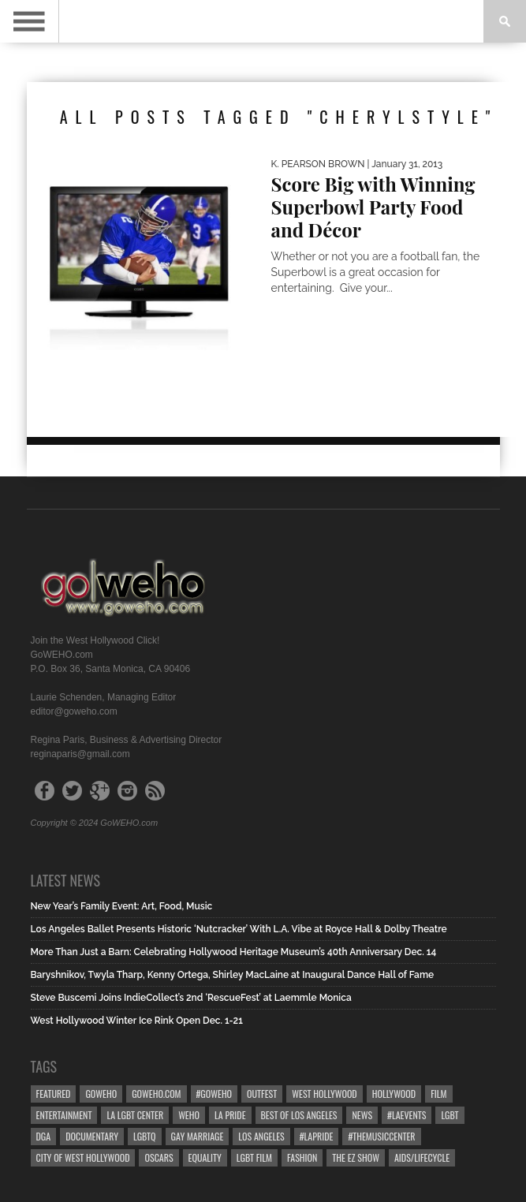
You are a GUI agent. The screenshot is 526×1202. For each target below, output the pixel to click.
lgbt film (254, 1157)
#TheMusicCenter (381, 1136)
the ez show (355, 1157)
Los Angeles (261, 1136)
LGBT (449, 1115)
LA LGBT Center (134, 1115)
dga (43, 1136)
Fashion (302, 1157)
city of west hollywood (83, 1157)
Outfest (262, 1093)
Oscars (158, 1157)
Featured (53, 1093)
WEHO (189, 1115)
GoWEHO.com (156, 1093)
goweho (101, 1093)
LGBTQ (144, 1136)
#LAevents (406, 1115)
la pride (230, 1115)
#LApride (317, 1136)
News (362, 1115)
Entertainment (64, 1115)
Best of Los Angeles (299, 1115)
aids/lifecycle (422, 1157)
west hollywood (324, 1093)
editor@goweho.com (74, 711)
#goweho (214, 1093)
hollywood (394, 1093)
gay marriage (197, 1136)
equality (205, 1157)
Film (438, 1093)
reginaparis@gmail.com (80, 754)
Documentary (91, 1136)
